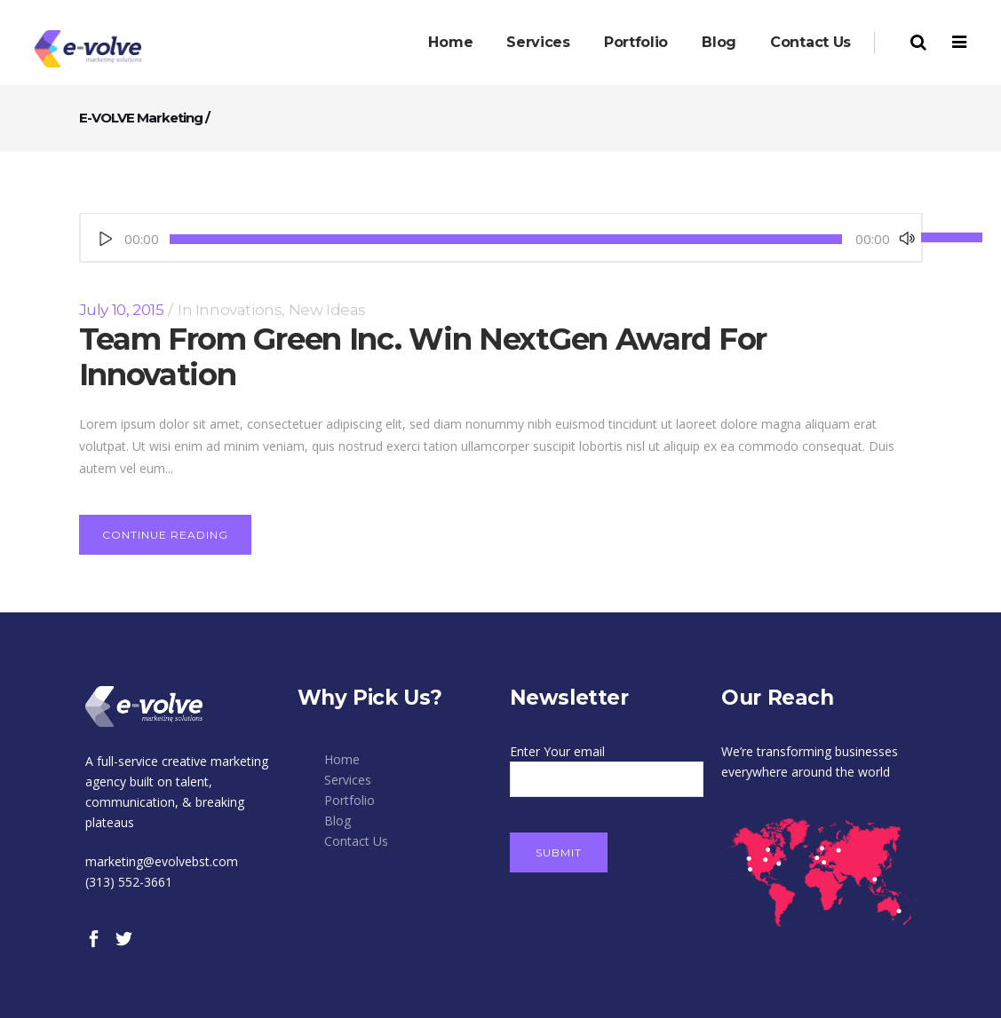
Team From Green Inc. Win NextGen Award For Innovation (423, 356)
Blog (337, 820)
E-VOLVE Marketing (141, 117)
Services (347, 779)
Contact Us (356, 841)
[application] (501, 239)
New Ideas (327, 310)
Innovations (238, 310)
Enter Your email (607, 765)
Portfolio (349, 800)
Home (342, 759)
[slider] (506, 239)
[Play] (105, 239)
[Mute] (907, 239)
